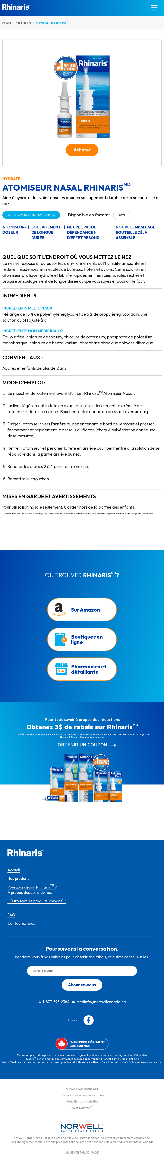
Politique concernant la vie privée (82, 1095)
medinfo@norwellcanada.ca (101, 1001)
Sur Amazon (85, 609)
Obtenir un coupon (82, 745)
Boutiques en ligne (87, 639)
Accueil (6, 22)
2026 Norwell (82, 1108)
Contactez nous (21, 923)
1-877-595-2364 (56, 1001)
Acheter (82, 150)
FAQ (11, 914)
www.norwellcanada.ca (82, 1089)
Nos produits (23, 22)
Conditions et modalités (82, 1101)
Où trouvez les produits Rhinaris (36, 901)
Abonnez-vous (82, 984)
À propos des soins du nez (29, 892)
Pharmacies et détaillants (89, 669)
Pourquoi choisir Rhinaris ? (32, 887)
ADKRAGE (92, 1152)
